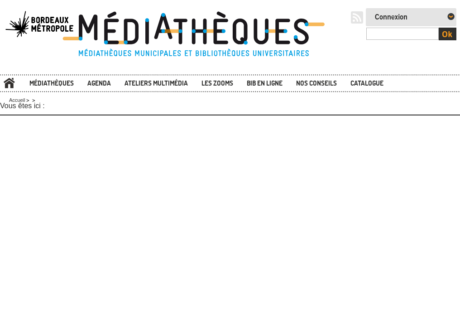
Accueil (9, 83)
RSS (357, 17)
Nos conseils (316, 83)
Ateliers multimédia (156, 83)
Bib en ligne (265, 83)
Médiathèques (51, 83)
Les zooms (217, 83)
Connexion (391, 17)
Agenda (99, 83)
